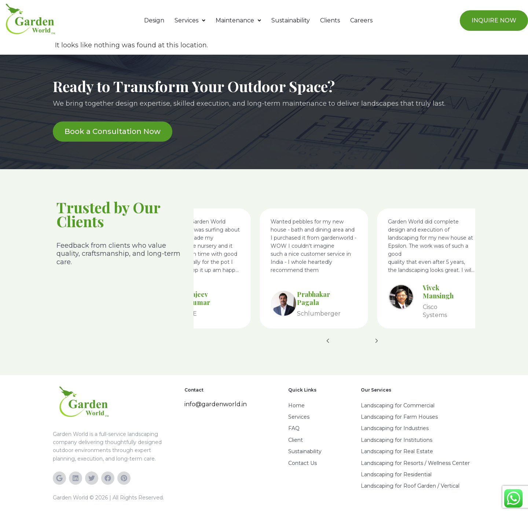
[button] (189, 20)
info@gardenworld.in (215, 404)
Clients (330, 20)
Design (154, 20)
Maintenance (238, 20)
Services (190, 20)
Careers (361, 20)
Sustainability (290, 20)
